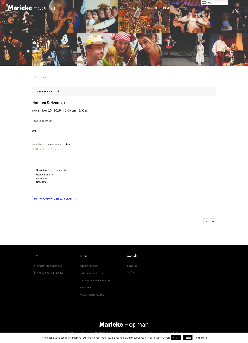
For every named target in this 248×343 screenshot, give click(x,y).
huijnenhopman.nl (89, 265)
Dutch (207, 3)
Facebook (132, 265)
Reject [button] (188, 337)
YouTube (131, 272)
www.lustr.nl (86, 287)
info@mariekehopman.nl (49, 265)
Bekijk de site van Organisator (47, 149)
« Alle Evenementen (42, 76)
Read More (201, 337)
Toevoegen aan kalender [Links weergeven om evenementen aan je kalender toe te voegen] (56, 199)
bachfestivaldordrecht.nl (92, 272)
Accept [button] (176, 337)
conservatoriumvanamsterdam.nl (97, 280)
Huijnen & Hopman (206, 221)
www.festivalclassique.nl (92, 294)
